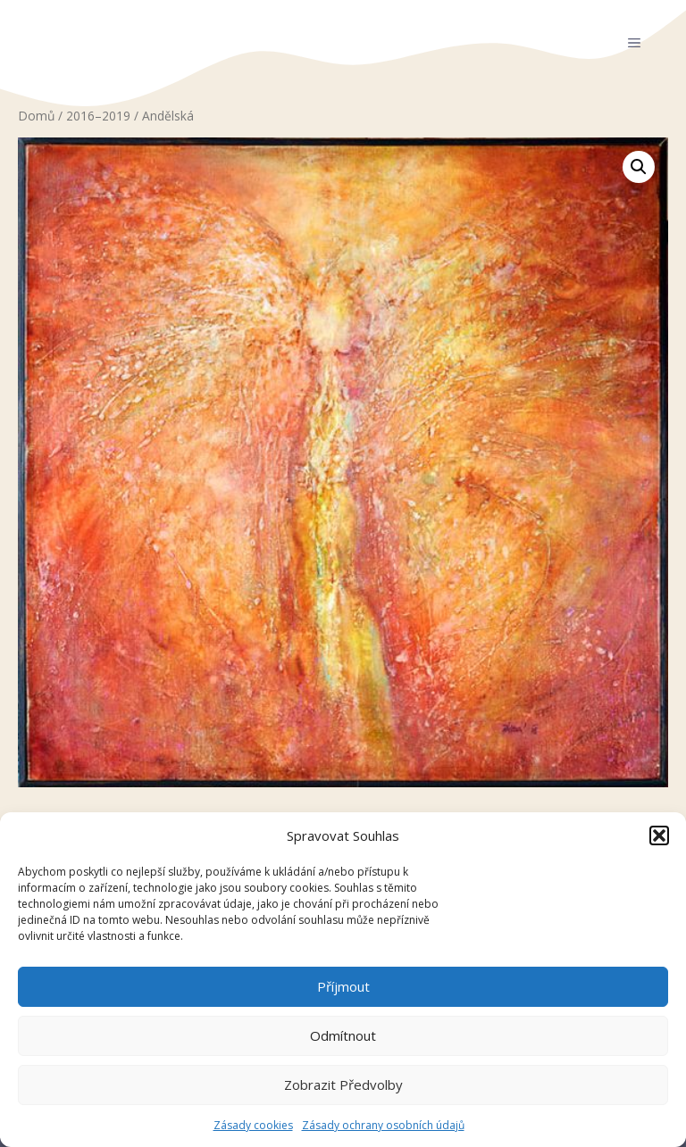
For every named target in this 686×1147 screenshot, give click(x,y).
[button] (659, 835)
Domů (36, 115)
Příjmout (343, 986)
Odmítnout (343, 1035)
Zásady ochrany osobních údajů (383, 1125)
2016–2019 (98, 115)
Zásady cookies (253, 1125)
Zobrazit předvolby (343, 1084)
